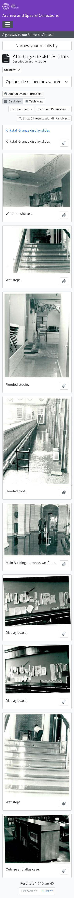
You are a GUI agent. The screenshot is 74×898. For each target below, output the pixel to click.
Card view (13, 101)
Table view (34, 101)
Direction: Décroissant (52, 109)
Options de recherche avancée (33, 81)
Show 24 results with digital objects (44, 118)
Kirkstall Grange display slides (28, 130)
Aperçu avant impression (23, 94)
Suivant (47, 891)
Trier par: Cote (20, 109)
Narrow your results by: (37, 45)
